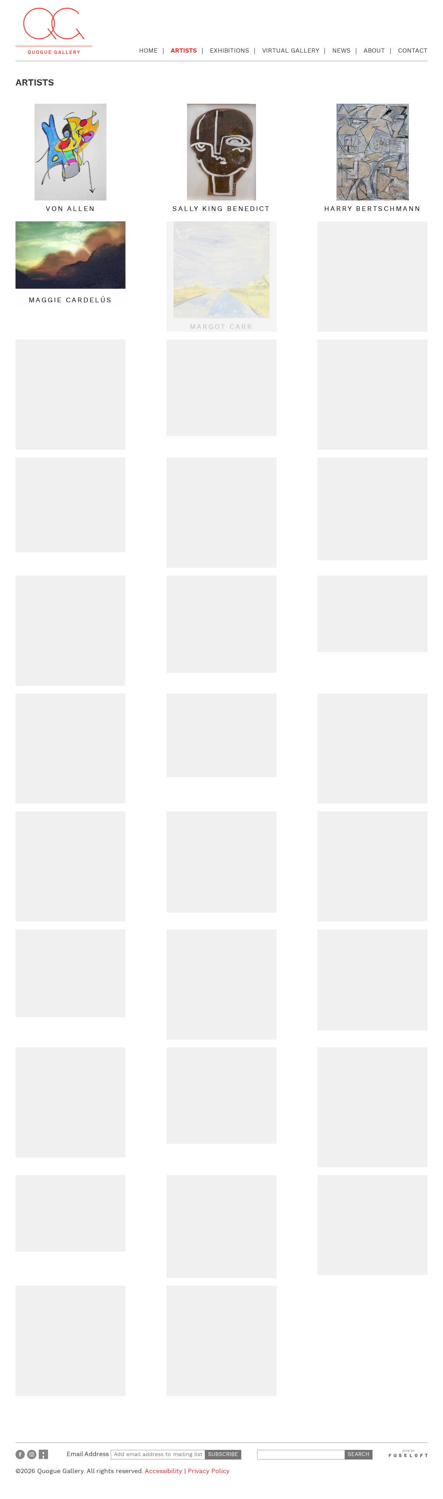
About (374, 51)
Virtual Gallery (290, 51)
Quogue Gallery (53, 31)
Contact (413, 51)
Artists (184, 51)
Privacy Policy (209, 1471)
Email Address (136, 1454)
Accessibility (163, 1471)
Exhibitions (229, 51)
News (341, 51)
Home (148, 51)
